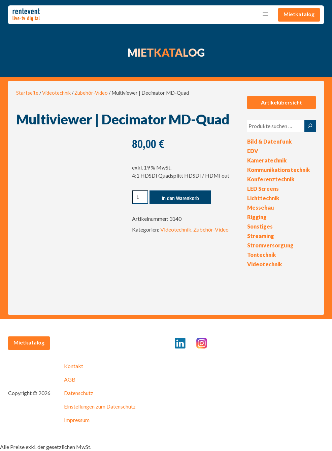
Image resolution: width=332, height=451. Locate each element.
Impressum (77, 420)
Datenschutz (78, 393)
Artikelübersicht (281, 102)
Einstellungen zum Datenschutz (100, 406)
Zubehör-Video (91, 93)
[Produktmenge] (140, 197)
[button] (265, 14)
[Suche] (310, 126)
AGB (69, 379)
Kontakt (73, 366)
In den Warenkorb (180, 198)
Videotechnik (56, 93)
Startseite (27, 93)
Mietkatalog (299, 14)
